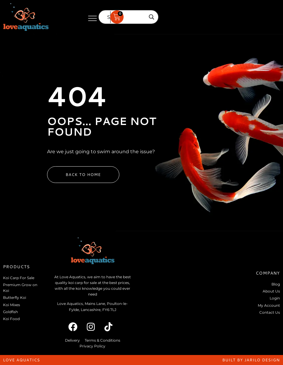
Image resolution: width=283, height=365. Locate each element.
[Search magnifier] (151, 17)
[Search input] (126, 17)
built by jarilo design (251, 360)
